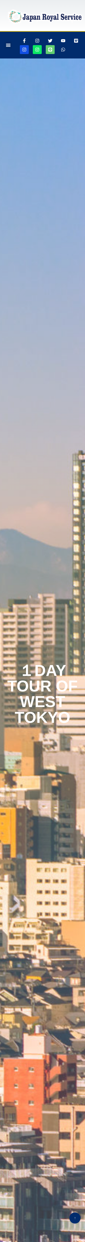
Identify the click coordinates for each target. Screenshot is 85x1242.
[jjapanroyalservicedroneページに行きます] (37, 49)
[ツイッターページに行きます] (50, 40)
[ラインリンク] (50, 49)
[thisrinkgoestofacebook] (24, 40)
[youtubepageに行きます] (63, 40)
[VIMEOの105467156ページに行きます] (76, 40)
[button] (8, 45)
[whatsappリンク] (63, 49)
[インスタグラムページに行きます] (37, 40)
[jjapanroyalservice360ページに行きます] (24, 49)
